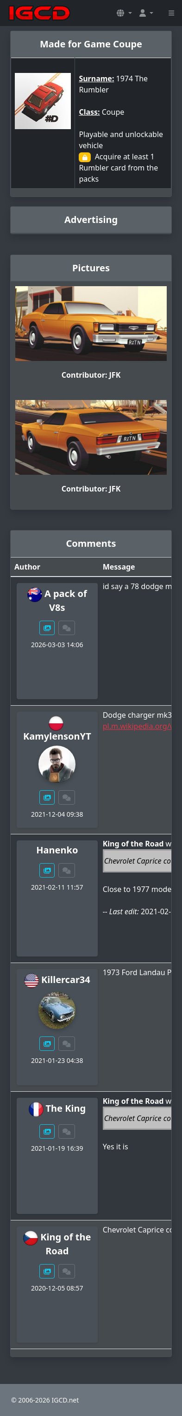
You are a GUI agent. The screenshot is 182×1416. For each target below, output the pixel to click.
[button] (124, 13)
